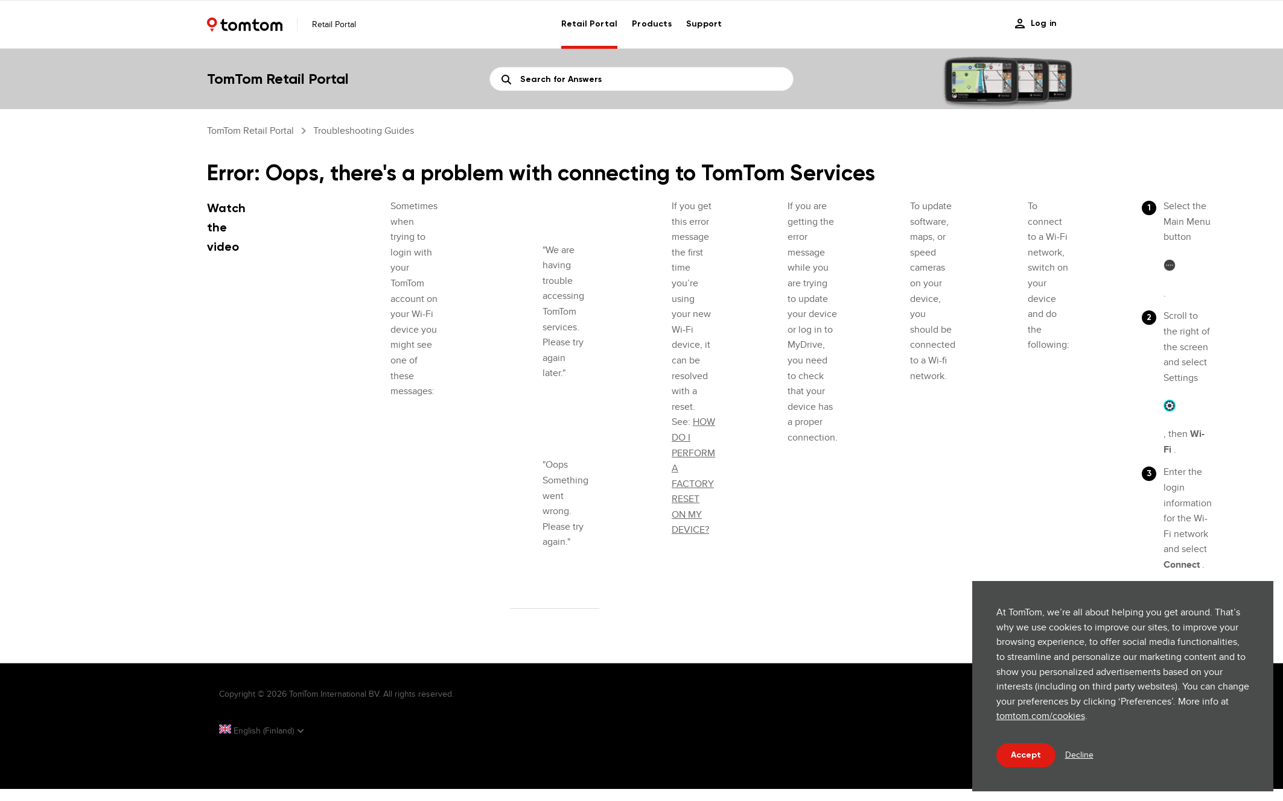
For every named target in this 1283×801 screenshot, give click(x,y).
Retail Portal (589, 24)
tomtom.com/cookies (1040, 716)
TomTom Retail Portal (250, 130)
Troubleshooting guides (363, 130)
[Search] (641, 79)
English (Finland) (257, 730)
